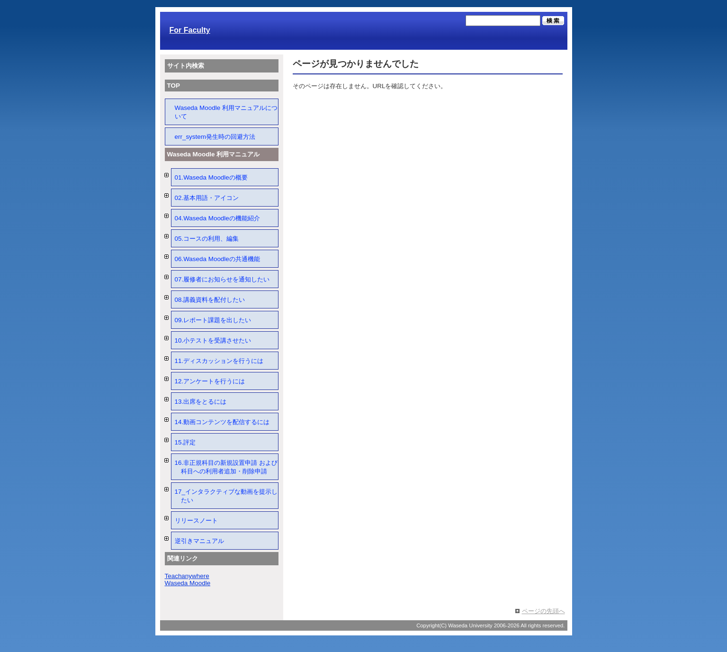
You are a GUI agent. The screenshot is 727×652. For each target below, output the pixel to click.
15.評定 (185, 442)
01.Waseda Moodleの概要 (211, 177)
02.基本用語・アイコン (207, 197)
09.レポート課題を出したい (213, 320)
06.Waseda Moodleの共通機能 (217, 259)
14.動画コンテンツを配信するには (222, 422)
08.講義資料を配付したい (210, 299)
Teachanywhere (187, 576)
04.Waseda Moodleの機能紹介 (217, 218)
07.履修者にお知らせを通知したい (222, 279)
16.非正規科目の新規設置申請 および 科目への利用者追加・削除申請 (226, 467)
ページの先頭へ (543, 611)
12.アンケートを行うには (210, 381)
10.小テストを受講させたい (213, 340)
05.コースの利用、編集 (207, 238)
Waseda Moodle (188, 583)
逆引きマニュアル (199, 540)
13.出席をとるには (201, 401)
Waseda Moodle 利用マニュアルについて (226, 112)
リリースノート (196, 520)
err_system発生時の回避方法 (215, 136)
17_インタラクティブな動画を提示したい (226, 496)
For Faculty (190, 30)
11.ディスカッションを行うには (219, 360)
